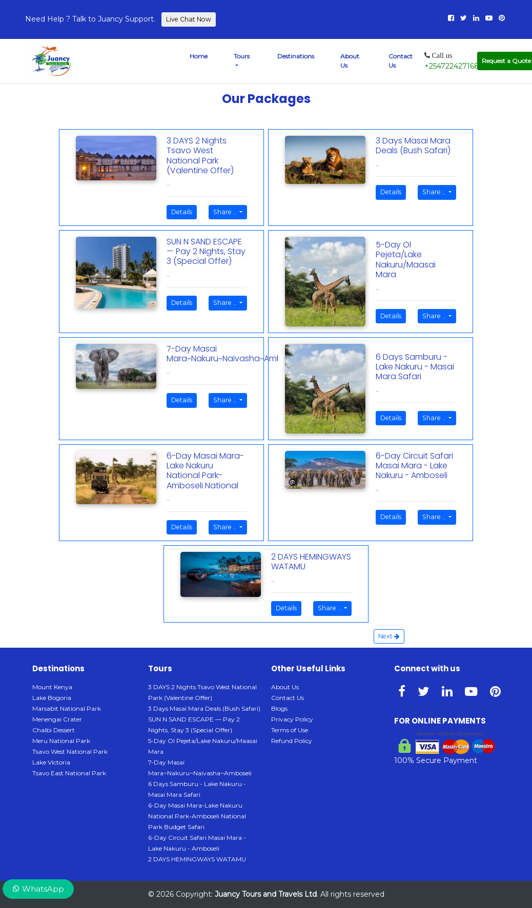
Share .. (225, 212)
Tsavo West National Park (70, 751)
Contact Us (400, 60)
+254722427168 (451, 66)
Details (181, 212)
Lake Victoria (51, 762)
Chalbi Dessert (53, 730)
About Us (349, 60)
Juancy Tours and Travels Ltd (266, 894)
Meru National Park (61, 741)
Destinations (295, 56)
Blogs (279, 708)
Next (389, 636)
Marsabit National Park (66, 708)
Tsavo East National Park (69, 773)
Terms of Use (289, 730)
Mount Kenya (52, 687)
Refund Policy (291, 741)
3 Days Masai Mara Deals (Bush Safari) (204, 708)
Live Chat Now (188, 19)
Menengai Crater (57, 719)
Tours (242, 56)
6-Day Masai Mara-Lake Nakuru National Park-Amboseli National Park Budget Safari (197, 816)
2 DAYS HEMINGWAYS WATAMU (197, 859)
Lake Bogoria (51, 697)
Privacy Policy (292, 719)
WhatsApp (38, 889)
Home (199, 56)
